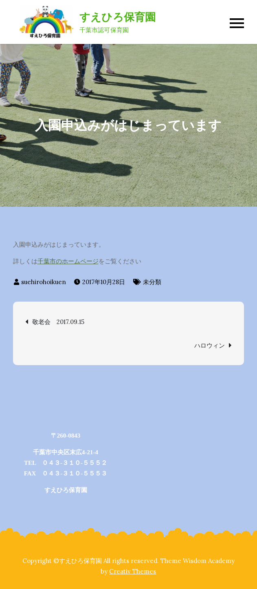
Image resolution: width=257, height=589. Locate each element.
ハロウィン (209, 345)
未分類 (152, 282)
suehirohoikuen (43, 282)
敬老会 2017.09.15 (58, 322)
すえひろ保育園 (117, 17)
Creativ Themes (132, 571)
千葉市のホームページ (68, 261)
